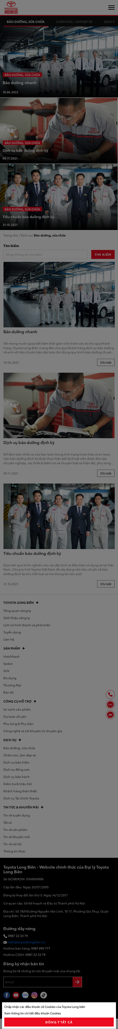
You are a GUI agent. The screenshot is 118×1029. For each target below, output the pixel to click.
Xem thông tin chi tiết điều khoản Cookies (32, 1013)
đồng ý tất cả (59, 1022)
